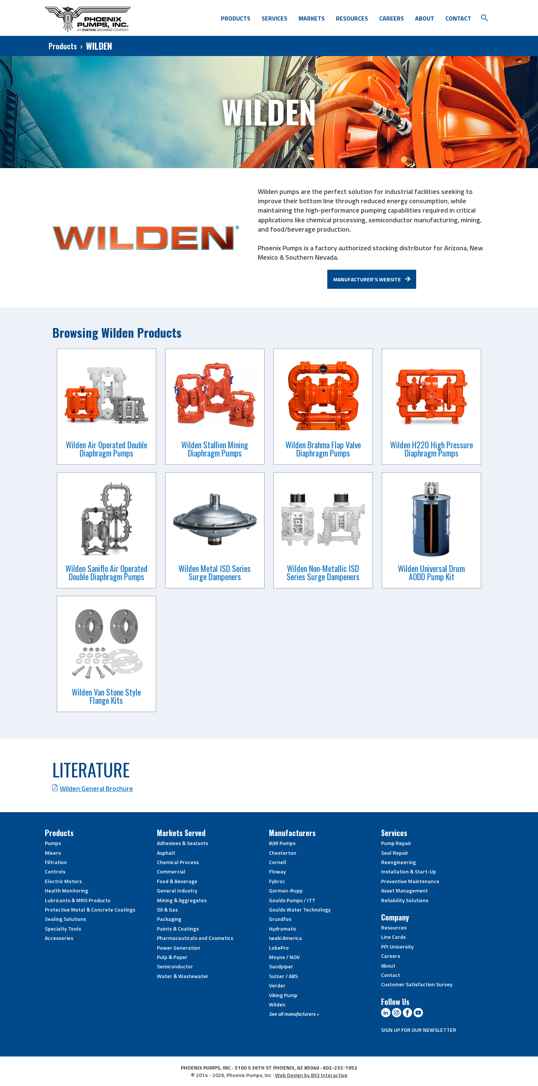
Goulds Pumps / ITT (292, 900)
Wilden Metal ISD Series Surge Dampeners (215, 572)
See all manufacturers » (294, 1014)
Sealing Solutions (65, 919)
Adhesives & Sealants (182, 843)
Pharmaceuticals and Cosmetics (195, 938)
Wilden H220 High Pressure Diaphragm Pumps (431, 448)
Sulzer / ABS (283, 976)
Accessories (59, 938)
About (424, 18)
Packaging (169, 919)
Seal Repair (394, 853)
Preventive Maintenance (410, 881)
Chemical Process (178, 862)
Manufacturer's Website (367, 279)
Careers (391, 18)
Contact (458, 18)
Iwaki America (285, 938)
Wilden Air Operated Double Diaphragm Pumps (106, 448)
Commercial (171, 871)
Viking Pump (283, 995)
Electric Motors (63, 881)
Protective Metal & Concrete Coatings (90, 909)
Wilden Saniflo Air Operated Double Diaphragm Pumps (106, 572)
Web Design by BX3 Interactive (311, 1075)
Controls (55, 871)
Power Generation (178, 948)
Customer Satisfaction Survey (416, 984)
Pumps (53, 843)
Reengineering (398, 862)
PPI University (397, 946)
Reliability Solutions (404, 900)
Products (235, 18)
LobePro (279, 948)
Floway (277, 871)
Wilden (277, 1004)
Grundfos (280, 919)
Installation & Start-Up (408, 871)
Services (274, 18)
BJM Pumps (282, 843)
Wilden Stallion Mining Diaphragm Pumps (214, 448)
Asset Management (404, 890)
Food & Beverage (177, 881)
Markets (312, 18)
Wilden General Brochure (96, 788)
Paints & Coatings (178, 928)
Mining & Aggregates (182, 900)
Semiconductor (175, 966)
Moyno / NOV (284, 957)
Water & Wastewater (182, 976)
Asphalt (166, 853)
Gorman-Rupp (286, 890)
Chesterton (282, 853)
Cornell (277, 862)
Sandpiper (281, 966)
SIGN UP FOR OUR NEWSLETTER (418, 1030)
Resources (352, 18)
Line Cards (393, 937)
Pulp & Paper (172, 957)
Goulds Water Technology (300, 909)
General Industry (177, 890)
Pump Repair (396, 843)
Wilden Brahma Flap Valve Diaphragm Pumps (323, 448)
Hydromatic (283, 928)
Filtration (56, 862)
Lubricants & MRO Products (77, 900)
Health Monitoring (66, 890)
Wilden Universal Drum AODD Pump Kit (431, 572)
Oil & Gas (167, 909)
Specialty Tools (63, 928)
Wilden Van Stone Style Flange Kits (106, 696)
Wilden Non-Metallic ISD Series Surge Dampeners (323, 572)
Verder (277, 985)
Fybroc (277, 881)
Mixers (53, 853)
